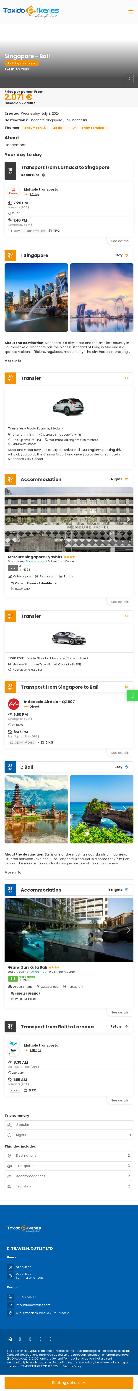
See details (120, 241)
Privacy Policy (72, 1366)
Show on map (36, 561)
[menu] (131, 12)
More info (13, 361)
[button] (13, 297)
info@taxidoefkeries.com (33, 1305)
